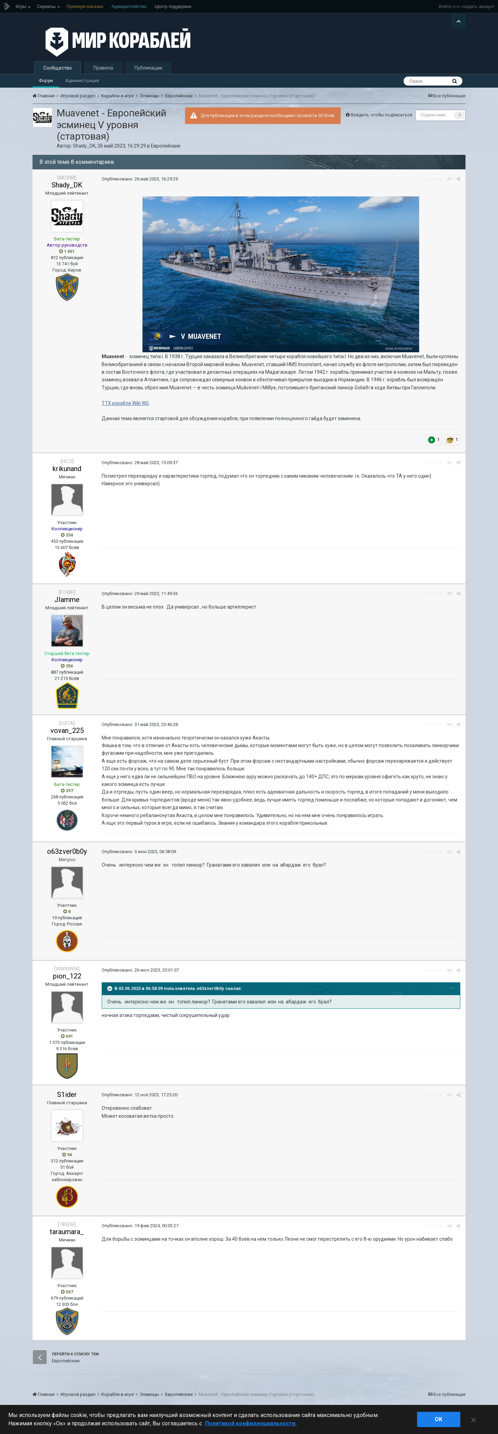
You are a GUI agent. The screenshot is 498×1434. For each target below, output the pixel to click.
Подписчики (433, 115)
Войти (445, 6)
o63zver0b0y (67, 851)
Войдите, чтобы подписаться (381, 114)
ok (438, 1419)
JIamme (67, 599)
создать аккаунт (478, 6)
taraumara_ (67, 1232)
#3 (449, 593)
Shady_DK (84, 146)
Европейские (166, 146)
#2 (449, 462)
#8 (449, 1226)
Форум (46, 80)
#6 (449, 970)
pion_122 (67, 976)
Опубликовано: (140, 179)
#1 (449, 179)
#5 (449, 852)
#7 (449, 1095)
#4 (449, 724)
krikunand (67, 468)
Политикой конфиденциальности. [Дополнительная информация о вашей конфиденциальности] (251, 1423)
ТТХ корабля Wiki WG (125, 403)
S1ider (67, 1094)
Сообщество (57, 68)
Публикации (148, 68)
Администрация (82, 80)
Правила (103, 68)
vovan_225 (67, 730)
